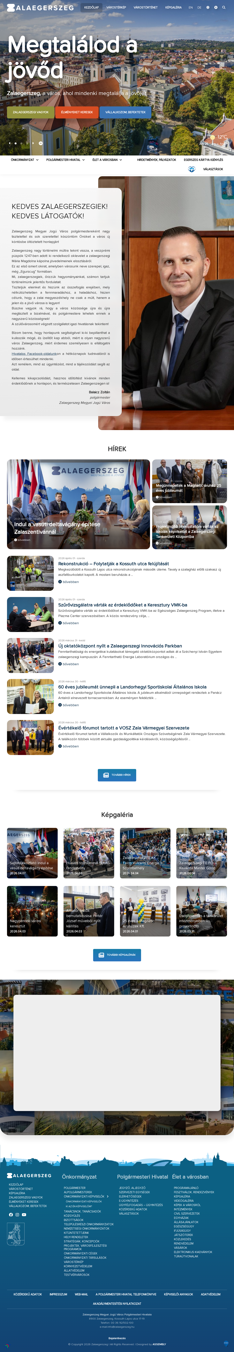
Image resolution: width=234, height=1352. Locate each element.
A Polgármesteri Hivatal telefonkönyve (126, 1294)
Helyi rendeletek (76, 1237)
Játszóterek (183, 1235)
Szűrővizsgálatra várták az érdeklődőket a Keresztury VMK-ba (122, 605)
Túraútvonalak (186, 1256)
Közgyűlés (72, 1215)
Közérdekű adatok (133, 1209)
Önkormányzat (22, 160)
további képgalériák (117, 955)
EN (191, 7)
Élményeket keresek (77, 112)
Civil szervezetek (187, 1213)
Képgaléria (173, 7)
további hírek (117, 775)
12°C (217, 137)
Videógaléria (184, 1200)
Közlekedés (182, 1239)
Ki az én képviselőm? (79, 1206)
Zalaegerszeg (40, 8)
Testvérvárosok (77, 1274)
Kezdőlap (91, 7)
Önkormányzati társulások (85, 1257)
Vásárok (180, 1247)
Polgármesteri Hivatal (63, 160)
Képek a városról (187, 1205)
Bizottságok (74, 1220)
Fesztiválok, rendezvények (194, 1192)
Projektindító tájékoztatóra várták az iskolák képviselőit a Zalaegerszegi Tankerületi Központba (187, 532)
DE (199, 7)
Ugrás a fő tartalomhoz (217, 2)
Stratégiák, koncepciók (82, 1241)
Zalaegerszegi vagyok (31, 112)
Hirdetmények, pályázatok (156, 160)
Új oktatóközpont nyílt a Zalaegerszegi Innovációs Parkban (120, 646)
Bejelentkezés (117, 1338)
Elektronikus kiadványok (193, 1252)
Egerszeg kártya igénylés (203, 160)
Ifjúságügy (182, 1230)
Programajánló (186, 1188)
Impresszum (58, 1294)
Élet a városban (105, 160)
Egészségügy (184, 1226)
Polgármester (75, 1188)
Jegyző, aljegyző (132, 1188)
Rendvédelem (183, 1243)
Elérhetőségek (130, 1196)
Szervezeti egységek (134, 1192)
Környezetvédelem (78, 1266)
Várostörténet (146, 7)
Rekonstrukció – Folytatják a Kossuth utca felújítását (113, 564)
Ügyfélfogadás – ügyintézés (141, 1205)
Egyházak (181, 1218)
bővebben (22, 540)
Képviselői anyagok (178, 1294)
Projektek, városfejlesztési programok (85, 1247)
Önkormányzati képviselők (84, 1196)
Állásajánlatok (186, 1222)
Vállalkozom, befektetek (125, 112)
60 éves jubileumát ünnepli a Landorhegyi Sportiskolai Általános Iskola (132, 687)
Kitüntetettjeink (76, 1233)
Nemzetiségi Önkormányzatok (86, 1228)
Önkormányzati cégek (80, 1253)
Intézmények (183, 1209)
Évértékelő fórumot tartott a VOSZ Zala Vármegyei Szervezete (123, 728)
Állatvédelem (74, 1270)
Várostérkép (116, 7)
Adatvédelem (210, 1294)
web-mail (81, 1294)
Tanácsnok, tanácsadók (82, 1211)
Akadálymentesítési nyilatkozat (117, 1303)
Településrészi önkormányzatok (89, 1224)
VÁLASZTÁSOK (213, 169)
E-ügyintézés (128, 1200)
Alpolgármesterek (78, 1192)
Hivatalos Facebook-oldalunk (34, 354)
